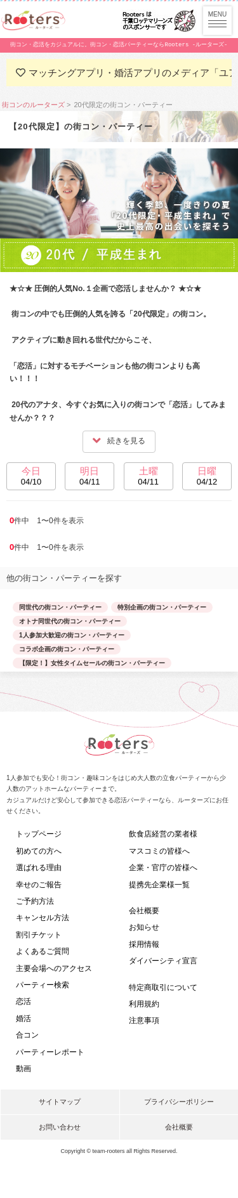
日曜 (207, 478)
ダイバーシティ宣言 (163, 960)
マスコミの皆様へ (159, 851)
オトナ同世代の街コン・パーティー (70, 621)
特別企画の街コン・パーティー (161, 607)
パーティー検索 (42, 984)
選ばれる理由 (39, 867)
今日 (31, 478)
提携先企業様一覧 (159, 884)
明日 (89, 478)
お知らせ (144, 927)
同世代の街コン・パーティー (60, 607)
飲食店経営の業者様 (163, 834)
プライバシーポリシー (179, 1101)
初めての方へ (39, 851)
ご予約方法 (35, 901)
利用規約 (144, 1003)
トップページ (39, 834)
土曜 (148, 478)
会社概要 (144, 910)
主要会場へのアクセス (54, 968)
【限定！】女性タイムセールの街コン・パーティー (92, 663)
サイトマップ (60, 1101)
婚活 (23, 1018)
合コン (27, 1035)
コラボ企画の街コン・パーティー (66, 649)
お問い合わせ (60, 1127)
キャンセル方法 (42, 917)
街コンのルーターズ (33, 104)
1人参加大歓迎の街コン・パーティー (71, 635)
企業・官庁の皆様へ (163, 867)
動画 (23, 1068)
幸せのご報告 (39, 884)
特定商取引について (163, 987)
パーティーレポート (50, 1052)
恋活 (23, 1001)
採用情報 (144, 944)
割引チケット (39, 934)
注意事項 (144, 1020)
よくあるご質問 (42, 951)
